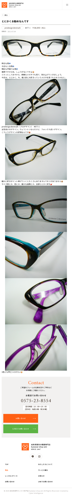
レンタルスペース (11, 476)
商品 (6, 470)
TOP (6, 464)
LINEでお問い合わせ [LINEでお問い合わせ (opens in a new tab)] (45, 481)
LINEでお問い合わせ (20, 429)
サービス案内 (43, 470)
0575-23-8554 (36, 401)
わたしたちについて (45, 464)
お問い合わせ (21, 418)
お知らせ (41, 476)
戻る (6, 15)
